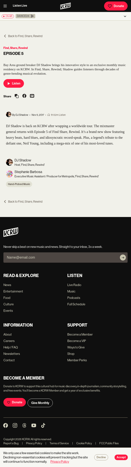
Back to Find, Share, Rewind (23, 36)
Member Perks (77, 360)
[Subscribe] (123, 258)
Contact (9, 360)
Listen (13, 83)
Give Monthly (40, 403)
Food (6, 298)
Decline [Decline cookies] (101, 457)
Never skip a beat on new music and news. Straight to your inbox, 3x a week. (52, 247)
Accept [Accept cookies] (121, 457)
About (7, 334)
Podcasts (73, 298)
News (7, 285)
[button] (25, 16)
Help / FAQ (10, 347)
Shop (70, 354)
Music (71, 291)
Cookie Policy (82, 443)
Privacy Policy (32, 443)
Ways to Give (76, 347)
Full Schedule (76, 304)
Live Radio (74, 285)
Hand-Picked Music (19, 184)
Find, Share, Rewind (15, 48)
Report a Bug (11, 443)
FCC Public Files (107, 443)
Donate (116, 6)
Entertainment (13, 291)
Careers (9, 341)
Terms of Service (57, 443)
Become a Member (80, 334)
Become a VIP (76, 341)
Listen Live (20, 6)
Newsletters (11, 354)
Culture (8, 304)
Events (8, 310)
